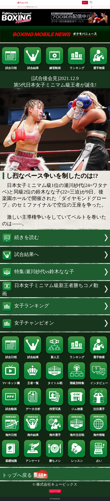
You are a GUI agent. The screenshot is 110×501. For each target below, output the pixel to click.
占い (99, 459)
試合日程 (11, 67)
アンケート (33, 459)
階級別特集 (77, 382)
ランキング (77, 67)
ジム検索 (77, 408)
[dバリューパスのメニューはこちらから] (91, 3)
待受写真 (55, 408)
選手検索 (99, 67)
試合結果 (33, 67)
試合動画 (11, 408)
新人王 (55, 356)
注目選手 (99, 408)
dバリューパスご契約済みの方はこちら (28, 7)
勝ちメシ (55, 459)
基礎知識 (11, 459)
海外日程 (11, 433)
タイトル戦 (55, 382)
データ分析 (33, 408)
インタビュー (99, 382)
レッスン (77, 459)
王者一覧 (33, 382)
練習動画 (55, 67)
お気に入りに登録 (55, 491)
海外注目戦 (77, 433)
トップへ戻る (25, 475)
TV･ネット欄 (11, 382)
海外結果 (33, 433)
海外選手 (55, 433)
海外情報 (99, 433)
